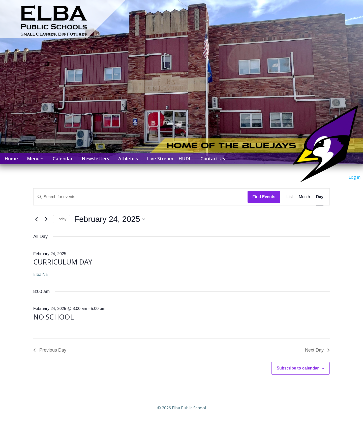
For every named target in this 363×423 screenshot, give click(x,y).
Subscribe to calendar (298, 368)
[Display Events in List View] (289, 197)
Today (61, 219)
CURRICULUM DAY (62, 262)
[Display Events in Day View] (319, 197)
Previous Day (49, 350)
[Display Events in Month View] (304, 197)
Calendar (63, 158)
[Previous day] (36, 219)
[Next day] (46, 219)
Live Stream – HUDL (169, 158)
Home (11, 158)
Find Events (264, 197)
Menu (35, 158)
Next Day (317, 350)
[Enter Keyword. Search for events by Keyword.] (141, 197)
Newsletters (95, 158)
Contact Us (212, 158)
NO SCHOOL (53, 317)
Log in (354, 177)
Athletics (128, 158)
